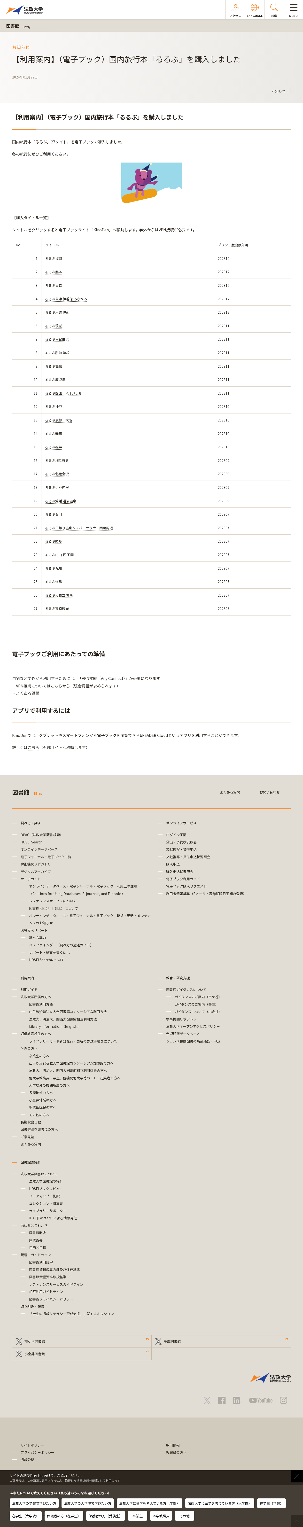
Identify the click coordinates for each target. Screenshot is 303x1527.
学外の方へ (29, 1048)
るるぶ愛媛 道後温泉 (60, 501)
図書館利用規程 (41, 1262)
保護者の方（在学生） (64, 1515)
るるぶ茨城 (53, 325)
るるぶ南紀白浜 (57, 339)
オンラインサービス (181, 822)
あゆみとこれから (34, 1225)
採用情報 (173, 1445)
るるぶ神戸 (53, 406)
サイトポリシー (32, 1445)
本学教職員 (161, 1515)
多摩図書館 (172, 1341)
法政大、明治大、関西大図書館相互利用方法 (63, 1019)
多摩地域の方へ (41, 1092)
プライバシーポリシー (37, 1452)
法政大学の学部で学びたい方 (34, 1503)
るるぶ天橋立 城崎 (59, 595)
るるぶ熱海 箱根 (57, 352)
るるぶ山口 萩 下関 (59, 554)
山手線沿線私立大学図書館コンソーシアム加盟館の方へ (71, 1063)
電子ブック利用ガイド (183, 878)
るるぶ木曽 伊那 (57, 312)
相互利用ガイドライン (46, 1291)
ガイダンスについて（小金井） (198, 1011)
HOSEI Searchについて (46, 959)
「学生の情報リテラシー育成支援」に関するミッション (71, 1313)
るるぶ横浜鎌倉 (57, 460)
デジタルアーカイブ (36, 871)
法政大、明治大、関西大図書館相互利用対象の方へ (68, 1070)
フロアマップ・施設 (44, 1195)
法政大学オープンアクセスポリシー (193, 1026)
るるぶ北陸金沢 (57, 473)
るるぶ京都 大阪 (58, 420)
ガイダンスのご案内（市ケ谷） (198, 996)
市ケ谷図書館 (34, 1341)
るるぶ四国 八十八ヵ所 (63, 393)
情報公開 (27, 1459)
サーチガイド (31, 878)
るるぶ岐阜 (53, 541)
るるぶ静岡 (53, 433)
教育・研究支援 (178, 977)
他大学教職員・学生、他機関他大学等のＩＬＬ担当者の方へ (75, 1077)
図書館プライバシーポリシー (51, 1299)
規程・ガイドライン (36, 1254)
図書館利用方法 (41, 1004)
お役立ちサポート (34, 930)
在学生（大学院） (25, 1515)
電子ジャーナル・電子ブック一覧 (46, 856)
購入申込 (173, 864)
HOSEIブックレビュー (46, 1188)
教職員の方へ (176, 1452)
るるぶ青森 (53, 285)
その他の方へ (39, 1114)
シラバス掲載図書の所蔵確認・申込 (193, 1041)
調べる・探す (31, 822)
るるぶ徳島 (53, 581)
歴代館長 (36, 1240)
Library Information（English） (55, 1026)
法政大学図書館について (39, 1173)
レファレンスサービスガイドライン (56, 1284)
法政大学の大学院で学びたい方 (87, 1503)
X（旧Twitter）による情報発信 (53, 1217)
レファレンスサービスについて (53, 900)
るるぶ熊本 (53, 271)
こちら (33, 747)
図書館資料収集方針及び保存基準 (54, 1269)
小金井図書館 (34, 1353)
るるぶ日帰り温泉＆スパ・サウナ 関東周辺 (79, 527)
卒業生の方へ (39, 1055)
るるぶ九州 (53, 568)
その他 (184, 1515)
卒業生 (137, 1515)
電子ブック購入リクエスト (186, 886)
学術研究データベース (183, 1033)
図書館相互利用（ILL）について (53, 908)
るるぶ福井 (53, 446)
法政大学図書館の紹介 (46, 1181)
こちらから (60, 686)
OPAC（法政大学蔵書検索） (42, 834)
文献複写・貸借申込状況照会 (188, 856)
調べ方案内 (37, 937)
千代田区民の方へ (42, 1107)
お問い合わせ (269, 792)
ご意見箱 (27, 1136)
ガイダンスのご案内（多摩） (196, 1004)
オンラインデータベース (39, 849)
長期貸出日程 (31, 1122)
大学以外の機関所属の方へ (49, 1085)
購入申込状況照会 (179, 871)
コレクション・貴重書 (46, 1203)
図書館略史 (37, 1232)
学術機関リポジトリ (36, 864)
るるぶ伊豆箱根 (57, 487)
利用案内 (27, 977)
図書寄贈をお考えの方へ (39, 1129)
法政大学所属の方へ (36, 996)
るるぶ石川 (53, 514)
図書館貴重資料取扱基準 (47, 1276)
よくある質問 (27, 693)
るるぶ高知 (53, 366)
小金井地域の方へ (42, 1100)
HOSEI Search (31, 842)
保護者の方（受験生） (106, 1515)
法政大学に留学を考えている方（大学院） (220, 1503)
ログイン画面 (176, 834)
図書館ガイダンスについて (186, 989)
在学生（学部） (271, 1503)
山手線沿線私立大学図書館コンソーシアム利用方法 (68, 1011)
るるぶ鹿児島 (55, 379)
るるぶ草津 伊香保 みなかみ (66, 298)
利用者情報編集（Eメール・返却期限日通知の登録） (206, 893)
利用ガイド (29, 989)
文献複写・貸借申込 (181, 849)
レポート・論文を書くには (49, 952)
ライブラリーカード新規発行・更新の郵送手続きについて (73, 1041)
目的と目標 (37, 1247)
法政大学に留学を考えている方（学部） (149, 1503)
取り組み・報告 (32, 1306)
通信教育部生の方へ (36, 1033)
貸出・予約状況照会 (181, 842)
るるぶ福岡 (53, 258)
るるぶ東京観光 (57, 608)
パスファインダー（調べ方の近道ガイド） (61, 945)
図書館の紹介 (31, 1162)
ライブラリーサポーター (47, 1210)
